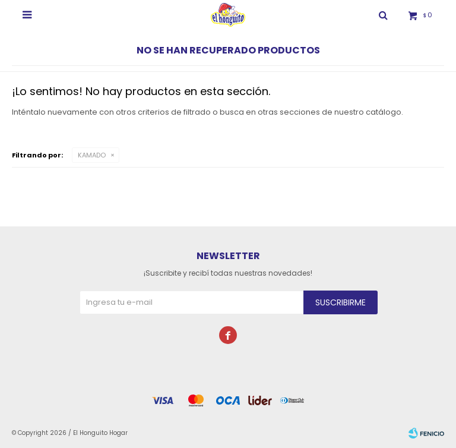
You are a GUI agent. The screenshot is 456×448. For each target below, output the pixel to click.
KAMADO (92, 155)
